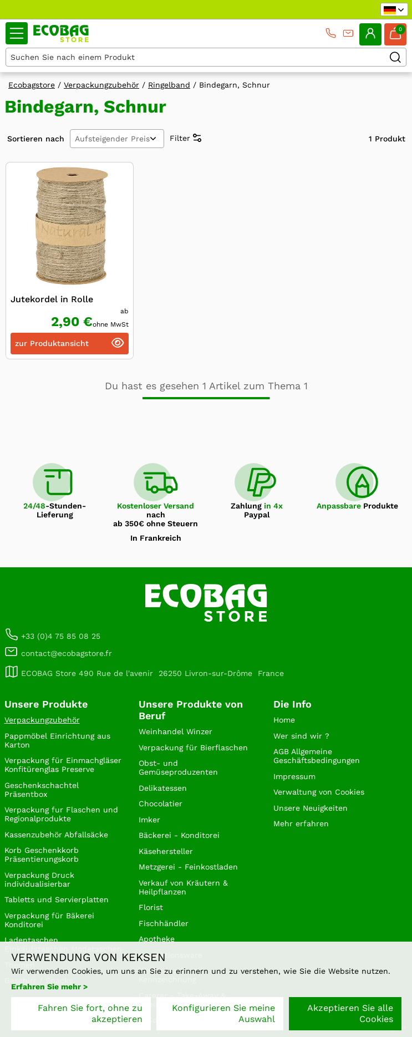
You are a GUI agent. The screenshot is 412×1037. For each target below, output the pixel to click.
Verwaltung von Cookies (318, 791)
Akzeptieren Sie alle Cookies (350, 1013)
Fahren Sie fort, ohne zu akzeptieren (90, 1013)
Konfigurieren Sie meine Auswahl (223, 1013)
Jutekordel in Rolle (52, 299)
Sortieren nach (35, 138)
